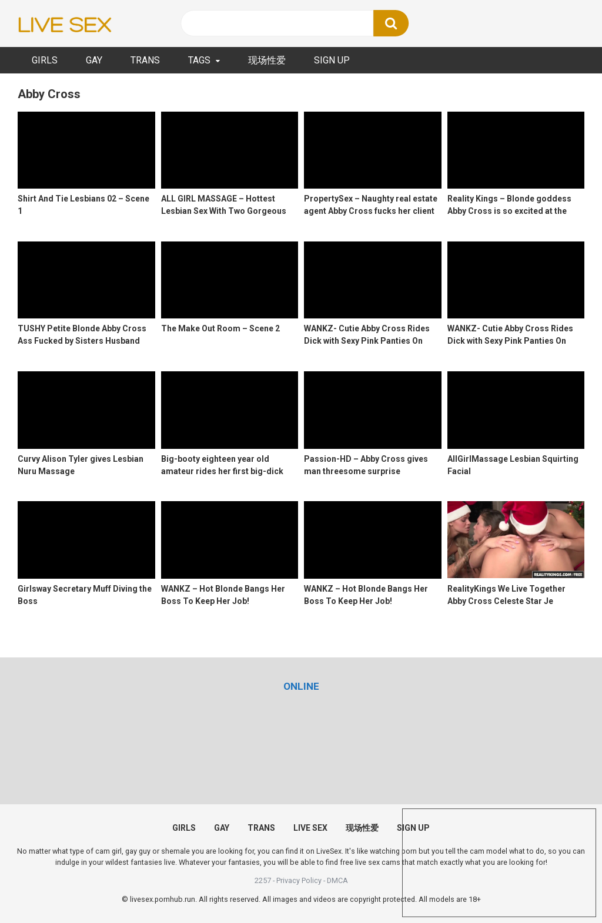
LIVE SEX (310, 828)
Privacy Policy (299, 880)
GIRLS (45, 60)
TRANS (145, 60)
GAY (94, 60)
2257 (263, 880)
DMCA (337, 880)
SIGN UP (332, 60)
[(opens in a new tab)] (301, 686)
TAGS (199, 60)
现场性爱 (267, 60)
